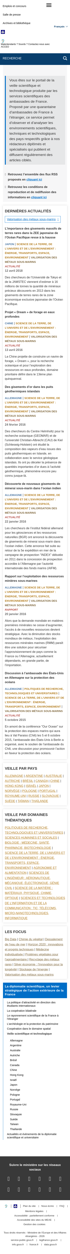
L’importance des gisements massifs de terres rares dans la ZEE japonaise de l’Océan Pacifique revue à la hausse (33, 233)
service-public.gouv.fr (22, 1240)
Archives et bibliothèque (16, 23)
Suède (10, 801)
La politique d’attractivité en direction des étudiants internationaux (31, 1004)
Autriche (12, 780)
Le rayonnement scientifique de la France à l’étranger (33, 1017)
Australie (53, 775)
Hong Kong (14, 785)
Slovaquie (50, 795)
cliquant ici (34, 179)
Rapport (11, 609)
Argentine (34, 775)
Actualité (12, 266)
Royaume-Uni (15, 795)
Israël (31, 785)
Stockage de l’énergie (33, 969)
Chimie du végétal (31, 939)
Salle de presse (12, 14)
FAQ (62, 1206)
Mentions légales (34, 1211)
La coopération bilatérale (22, 1010)
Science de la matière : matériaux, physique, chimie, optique (29, 893)
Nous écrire (47, 1206)
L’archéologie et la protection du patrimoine (32, 1023)
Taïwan (23, 801)
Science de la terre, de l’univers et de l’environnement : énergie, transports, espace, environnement (34, 702)
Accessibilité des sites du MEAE (34, 1220)
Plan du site (29, 1206)
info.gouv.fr (18, 1245)
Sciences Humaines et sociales (31, 837)
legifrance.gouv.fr (48, 1240)
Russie (34, 795)
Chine (9, 323)
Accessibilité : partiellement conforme (34, 1216)
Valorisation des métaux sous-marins (31, 219)
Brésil (28, 780)
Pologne (29, 790)
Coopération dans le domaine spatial (29, 1028)
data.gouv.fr (50, 1245)
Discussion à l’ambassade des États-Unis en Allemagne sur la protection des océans (34, 678)
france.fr (33, 1245)
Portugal (47, 790)
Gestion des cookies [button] (34, 1224)
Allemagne (13, 398)
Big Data (10, 939)
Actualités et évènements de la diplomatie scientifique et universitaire (32, 1136)
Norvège (12, 790)
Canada (41, 780)
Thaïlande (39, 801)
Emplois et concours (14, 6)
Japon (9, 244)
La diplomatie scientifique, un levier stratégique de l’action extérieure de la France (34, 990)
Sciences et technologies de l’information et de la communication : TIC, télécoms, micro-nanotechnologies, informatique (35, 908)
